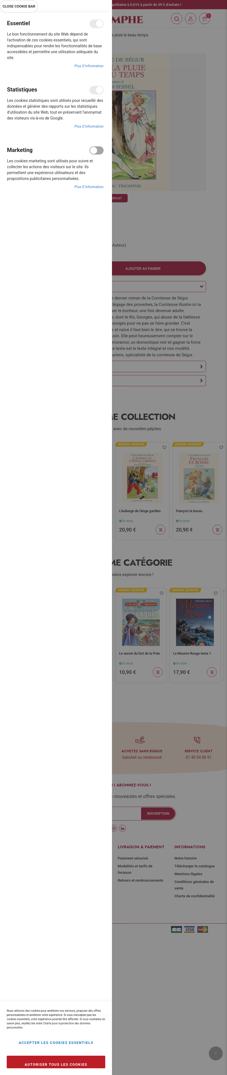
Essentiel (97, 24)
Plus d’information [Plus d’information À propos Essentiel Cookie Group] (89, 66)
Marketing (97, 150)
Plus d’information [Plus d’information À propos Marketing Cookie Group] (89, 187)
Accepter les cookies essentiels (56, 1043)
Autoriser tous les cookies (56, 1064)
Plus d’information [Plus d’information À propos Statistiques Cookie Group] (89, 126)
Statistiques (97, 90)
